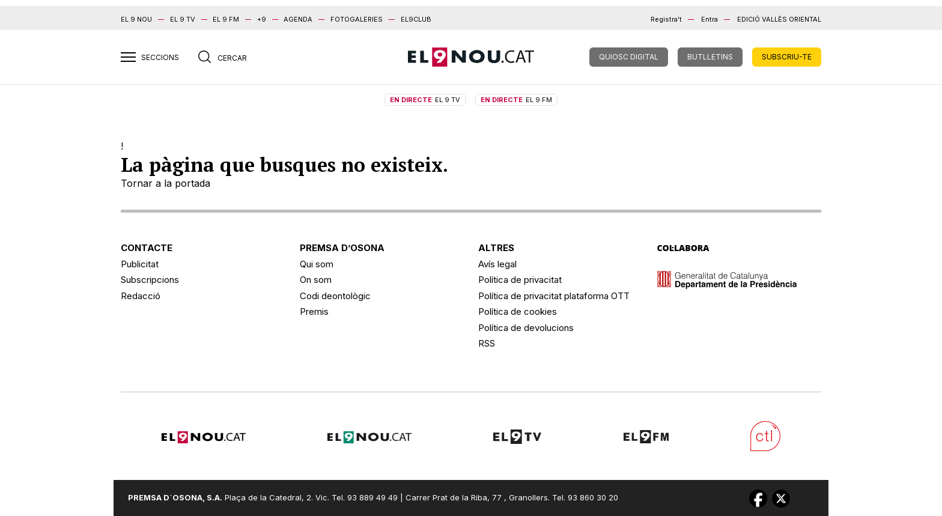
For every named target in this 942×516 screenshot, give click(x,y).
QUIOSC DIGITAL (628, 56)
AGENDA (298, 19)
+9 (261, 19)
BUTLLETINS (710, 56)
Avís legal (497, 264)
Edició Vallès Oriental (779, 19)
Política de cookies (517, 311)
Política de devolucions (526, 327)
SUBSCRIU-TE (787, 56)
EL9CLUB (416, 19)
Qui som (316, 264)
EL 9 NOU (136, 19)
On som (316, 279)
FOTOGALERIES (356, 19)
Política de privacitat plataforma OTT (554, 296)
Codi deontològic (335, 296)
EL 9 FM (226, 19)
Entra (709, 19)
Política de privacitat (520, 279)
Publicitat (140, 264)
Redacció (140, 296)
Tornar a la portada (165, 183)
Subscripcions (150, 279)
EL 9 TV (182, 19)
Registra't (666, 19)
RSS (486, 343)
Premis (314, 311)
